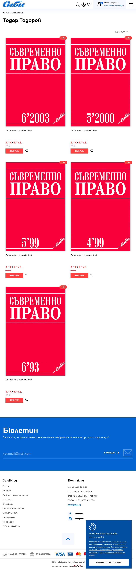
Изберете (14, 151)
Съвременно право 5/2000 (84, 130)
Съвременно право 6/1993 (19, 380)
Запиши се (118, 452)
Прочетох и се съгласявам (108, 562)
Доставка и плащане (13, 508)
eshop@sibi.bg (74, 505)
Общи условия (10, 513)
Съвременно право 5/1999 (19, 255)
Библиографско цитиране (16, 495)
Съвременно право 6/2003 (19, 130)
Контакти (8, 522)
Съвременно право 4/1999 (84, 255)
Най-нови (120, 32)
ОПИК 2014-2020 (11, 526)
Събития (7, 499)
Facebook (75, 514)
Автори (7, 490)
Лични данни (9, 517)
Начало (6, 12)
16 (128, 32)
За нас (6, 486)
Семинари (8, 504)
